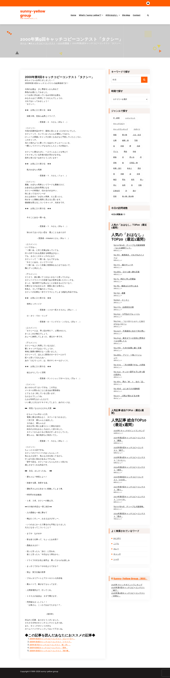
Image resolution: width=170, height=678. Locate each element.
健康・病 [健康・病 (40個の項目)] (125, 140)
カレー (116, 549)
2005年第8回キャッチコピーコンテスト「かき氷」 (128, 478)
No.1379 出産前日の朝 (124, 307)
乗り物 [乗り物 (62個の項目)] (124, 135)
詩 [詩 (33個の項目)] (126, 191)
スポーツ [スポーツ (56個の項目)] (137, 129)
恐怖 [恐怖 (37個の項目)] (115, 163)
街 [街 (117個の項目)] (132, 185)
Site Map (126, 15)
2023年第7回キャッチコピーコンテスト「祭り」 (129, 488)
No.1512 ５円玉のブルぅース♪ (127, 314)
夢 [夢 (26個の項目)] (130, 146)
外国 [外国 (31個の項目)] (122, 146)
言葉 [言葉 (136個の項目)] (140, 185)
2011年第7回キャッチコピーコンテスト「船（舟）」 (50, 645)
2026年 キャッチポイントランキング (129, 431)
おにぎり (117, 538)
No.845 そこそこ (121, 300)
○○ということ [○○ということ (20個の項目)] (130, 118)
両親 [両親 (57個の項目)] (115, 135)
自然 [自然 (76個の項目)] (123, 185)
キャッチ (117, 554)
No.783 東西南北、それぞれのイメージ (129, 256)
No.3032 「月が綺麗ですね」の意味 (129, 365)
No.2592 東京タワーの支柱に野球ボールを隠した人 (129, 339)
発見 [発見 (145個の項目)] (132, 179)
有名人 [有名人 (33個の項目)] (129, 168)
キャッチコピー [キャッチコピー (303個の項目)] (119, 123)
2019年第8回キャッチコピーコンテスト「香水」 (129, 514)
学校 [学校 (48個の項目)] (134, 151)
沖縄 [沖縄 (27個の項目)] (122, 174)
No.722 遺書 (119, 293)
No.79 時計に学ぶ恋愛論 (125, 279)
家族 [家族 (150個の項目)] (115, 157)
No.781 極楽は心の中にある (126, 286)
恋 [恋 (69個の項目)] (141, 157)
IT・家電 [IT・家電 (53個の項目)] (116, 118)
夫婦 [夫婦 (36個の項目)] (138, 146)
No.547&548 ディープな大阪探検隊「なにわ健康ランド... (129, 246)
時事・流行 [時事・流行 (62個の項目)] (117, 168)
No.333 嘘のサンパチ (123, 265)
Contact (136, 15)
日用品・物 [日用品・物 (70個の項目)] (133, 163)
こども (116, 544)
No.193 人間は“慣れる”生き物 (126, 396)
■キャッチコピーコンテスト (42, 43)
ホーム (23, 43)
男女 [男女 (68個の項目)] (123, 179)
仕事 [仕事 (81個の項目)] (115, 140)
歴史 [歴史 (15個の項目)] (139, 168)
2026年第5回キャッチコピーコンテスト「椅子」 (128, 448)
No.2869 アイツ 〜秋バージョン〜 (128, 356)
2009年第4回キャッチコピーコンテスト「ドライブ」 (51, 641)
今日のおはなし (111, 15)
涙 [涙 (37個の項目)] (130, 174)
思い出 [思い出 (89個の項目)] (131, 157)
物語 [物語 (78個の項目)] (115, 179)
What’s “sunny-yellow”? (90, 15)
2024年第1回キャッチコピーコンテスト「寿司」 (129, 468)
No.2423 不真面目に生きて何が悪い (129, 331)
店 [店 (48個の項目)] (123, 157)
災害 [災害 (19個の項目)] (138, 174)
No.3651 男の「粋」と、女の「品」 (129, 382)
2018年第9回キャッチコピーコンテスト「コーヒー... (129, 458)
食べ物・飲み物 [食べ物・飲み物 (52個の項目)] (128, 196)
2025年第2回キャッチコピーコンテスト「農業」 (129, 439)
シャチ (116, 559)
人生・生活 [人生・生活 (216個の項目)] (137, 135)
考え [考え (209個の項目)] (115, 185)
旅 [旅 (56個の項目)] (123, 163)
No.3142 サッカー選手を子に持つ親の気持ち (129, 373)
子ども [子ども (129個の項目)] (115, 151)
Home (73, 15)
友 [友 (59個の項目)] (114, 146)
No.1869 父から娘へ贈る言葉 (127, 272)
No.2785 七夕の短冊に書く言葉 (127, 348)
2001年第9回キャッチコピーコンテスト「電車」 (49, 647)
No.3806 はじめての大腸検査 (127, 389)
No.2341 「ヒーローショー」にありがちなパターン (129, 322)
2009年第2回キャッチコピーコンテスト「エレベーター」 (52, 638)
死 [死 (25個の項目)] (114, 174)
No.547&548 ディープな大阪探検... (129, 506)
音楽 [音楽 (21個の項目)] (115, 196)
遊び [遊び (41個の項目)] (134, 191)
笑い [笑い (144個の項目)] (141, 179)
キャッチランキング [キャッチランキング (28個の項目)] (120, 129)
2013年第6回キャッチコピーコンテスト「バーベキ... (129, 498)
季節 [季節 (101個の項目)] (125, 151)
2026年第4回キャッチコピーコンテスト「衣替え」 (128, 594)
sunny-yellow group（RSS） (130, 578)
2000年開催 (63, 43)
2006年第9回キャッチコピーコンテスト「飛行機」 (50, 650)
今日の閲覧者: (117, 214)
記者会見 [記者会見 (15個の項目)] (116, 191)
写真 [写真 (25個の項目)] (136, 140)
